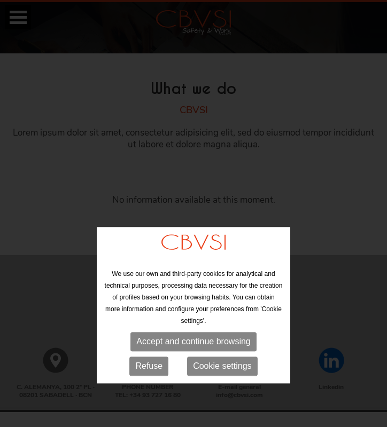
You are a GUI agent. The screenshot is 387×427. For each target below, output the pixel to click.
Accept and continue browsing (193, 365)
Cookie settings (222, 390)
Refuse (148, 390)
